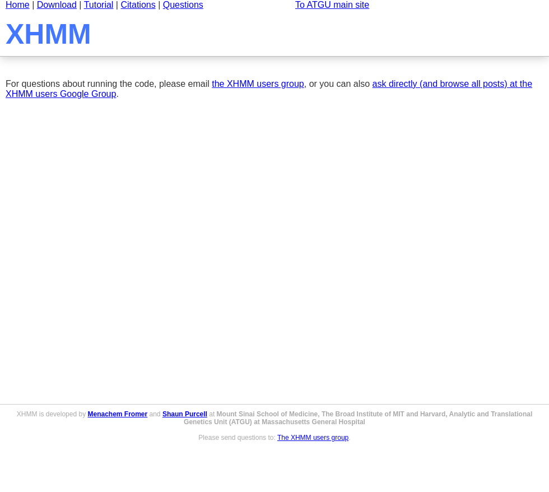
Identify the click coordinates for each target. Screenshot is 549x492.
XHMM (48, 34)
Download (57, 5)
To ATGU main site (332, 5)
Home (18, 5)
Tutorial (99, 5)
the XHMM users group (258, 84)
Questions (183, 5)
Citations (137, 5)
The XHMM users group (312, 438)
